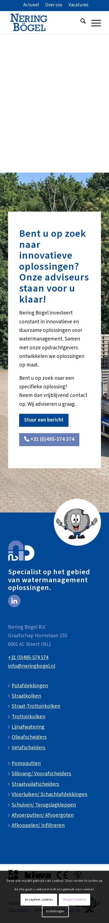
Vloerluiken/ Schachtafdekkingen (49, 794)
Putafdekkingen (30, 686)
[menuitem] (31, 5)
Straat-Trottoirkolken (36, 706)
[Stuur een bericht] (44, 420)
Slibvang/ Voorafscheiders (41, 774)
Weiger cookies (74, 899)
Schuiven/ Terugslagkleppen (44, 805)
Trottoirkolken (28, 717)
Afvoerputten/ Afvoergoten (43, 815)
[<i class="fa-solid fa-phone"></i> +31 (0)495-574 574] (49, 439)
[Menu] (93, 22)
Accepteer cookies (39, 899)
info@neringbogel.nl (31, 666)
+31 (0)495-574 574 (28, 657)
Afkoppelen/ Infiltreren (38, 825)
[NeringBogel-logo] (45, 22)
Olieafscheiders (29, 737)
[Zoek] (80, 22)
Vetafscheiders (28, 748)
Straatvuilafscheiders (35, 784)
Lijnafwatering (28, 727)
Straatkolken (26, 696)
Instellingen (55, 911)
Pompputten (26, 763)
